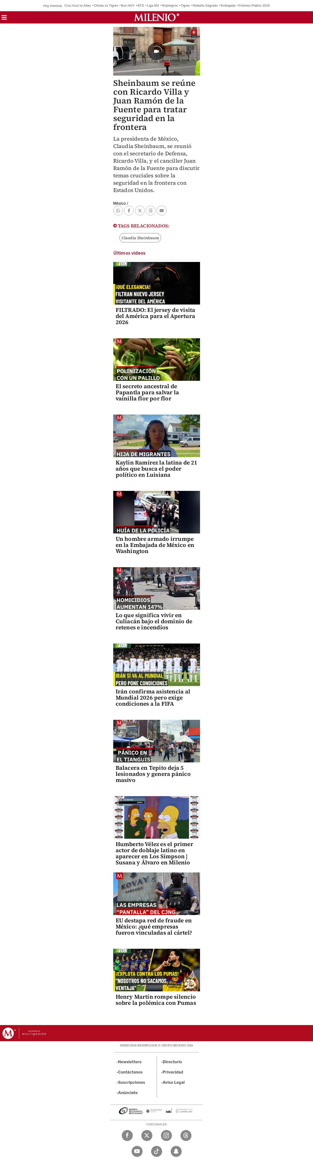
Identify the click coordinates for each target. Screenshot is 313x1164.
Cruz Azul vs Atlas (78, 5)
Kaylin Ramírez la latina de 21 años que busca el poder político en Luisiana (157, 469)
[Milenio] (156, 17)
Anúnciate (128, 1092)
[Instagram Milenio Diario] (166, 1135)
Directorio (172, 1062)
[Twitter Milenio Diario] (146, 1135)
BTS (141, 5)
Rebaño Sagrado (205, 5)
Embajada (228, 5)
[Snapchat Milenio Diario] (176, 1151)
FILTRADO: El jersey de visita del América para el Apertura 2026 (155, 316)
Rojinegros (170, 5)
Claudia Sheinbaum (140, 237)
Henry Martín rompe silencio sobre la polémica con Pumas (156, 1000)
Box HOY (127, 5)
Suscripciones (131, 1082)
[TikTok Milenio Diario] (156, 1151)
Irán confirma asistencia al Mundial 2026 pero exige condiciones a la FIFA (153, 698)
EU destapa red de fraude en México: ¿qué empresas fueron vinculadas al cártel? (154, 926)
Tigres (185, 5)
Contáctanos (130, 1072)
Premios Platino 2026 (254, 5)
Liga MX (153, 5)
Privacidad (173, 1072)
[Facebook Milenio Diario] (127, 1135)
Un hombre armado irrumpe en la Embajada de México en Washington (155, 545)
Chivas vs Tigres (106, 5)
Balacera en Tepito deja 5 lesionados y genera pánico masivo (153, 774)
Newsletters (130, 1062)
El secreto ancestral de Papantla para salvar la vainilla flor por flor (147, 392)
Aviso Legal (174, 1082)
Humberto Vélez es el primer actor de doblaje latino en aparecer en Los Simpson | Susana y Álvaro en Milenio (154, 853)
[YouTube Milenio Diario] (137, 1151)
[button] (4, 19)
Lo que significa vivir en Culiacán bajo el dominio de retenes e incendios (154, 621)
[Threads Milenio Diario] (185, 1135)
